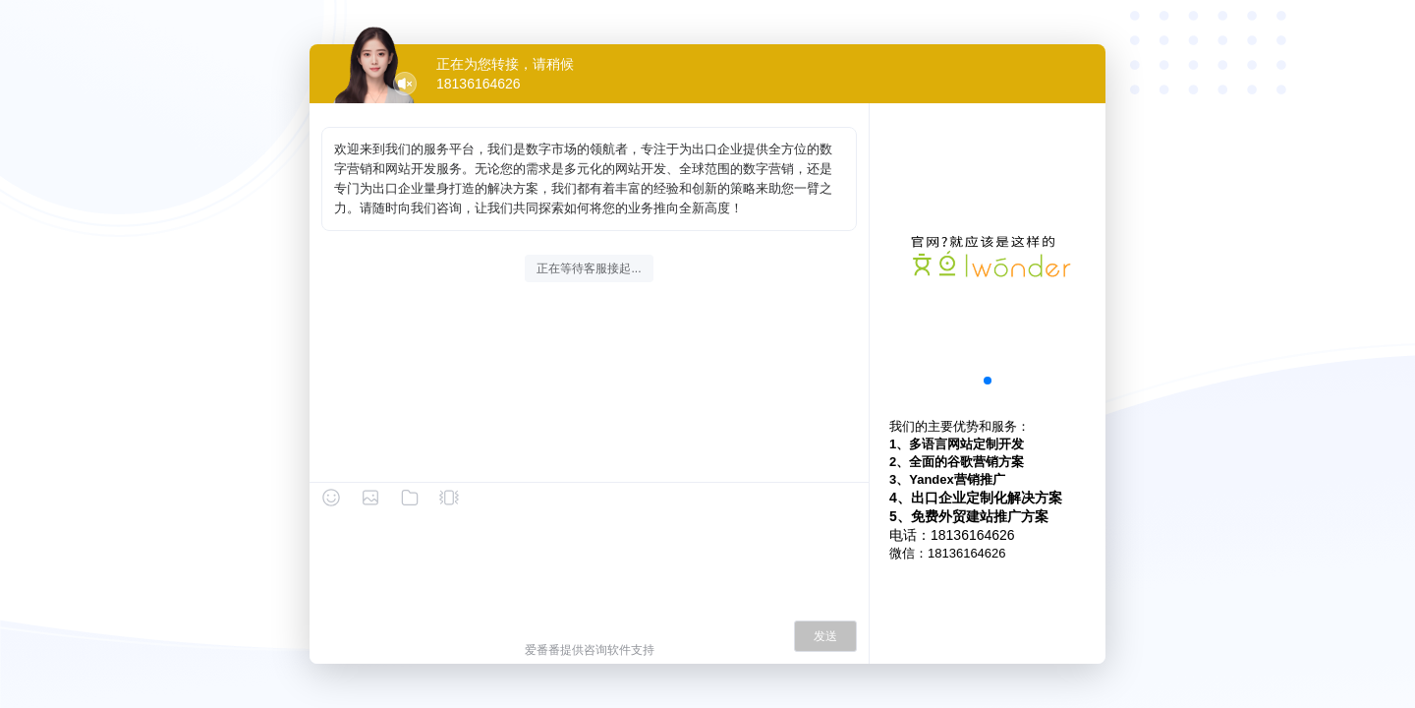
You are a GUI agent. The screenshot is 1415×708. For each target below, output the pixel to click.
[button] (987, 380)
